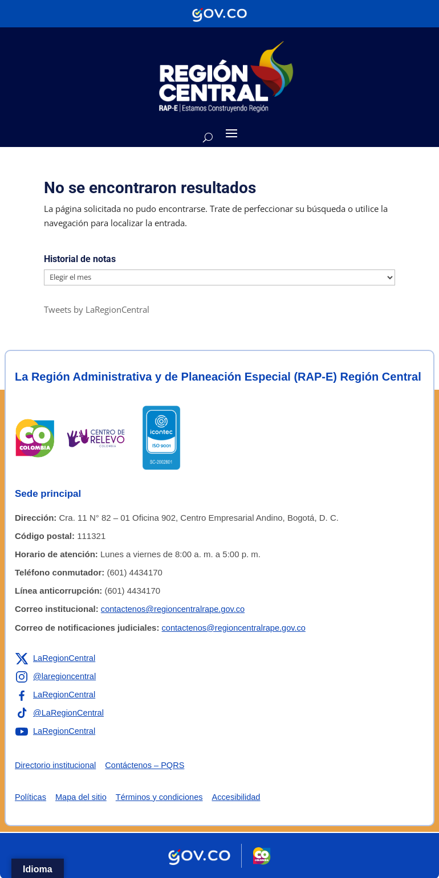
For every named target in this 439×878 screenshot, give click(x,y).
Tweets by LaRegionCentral (96, 309)
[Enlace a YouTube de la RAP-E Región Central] (56, 731)
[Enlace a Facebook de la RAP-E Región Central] (56, 694)
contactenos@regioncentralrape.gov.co (175, 609)
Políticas (31, 797)
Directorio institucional (57, 765)
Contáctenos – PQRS (148, 765)
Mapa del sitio (82, 797)
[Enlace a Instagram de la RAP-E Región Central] (56, 676)
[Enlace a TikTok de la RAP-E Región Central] (60, 713)
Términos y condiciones (163, 797)
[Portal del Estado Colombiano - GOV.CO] (219, 13)
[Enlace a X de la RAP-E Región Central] (56, 658)
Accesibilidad (242, 797)
